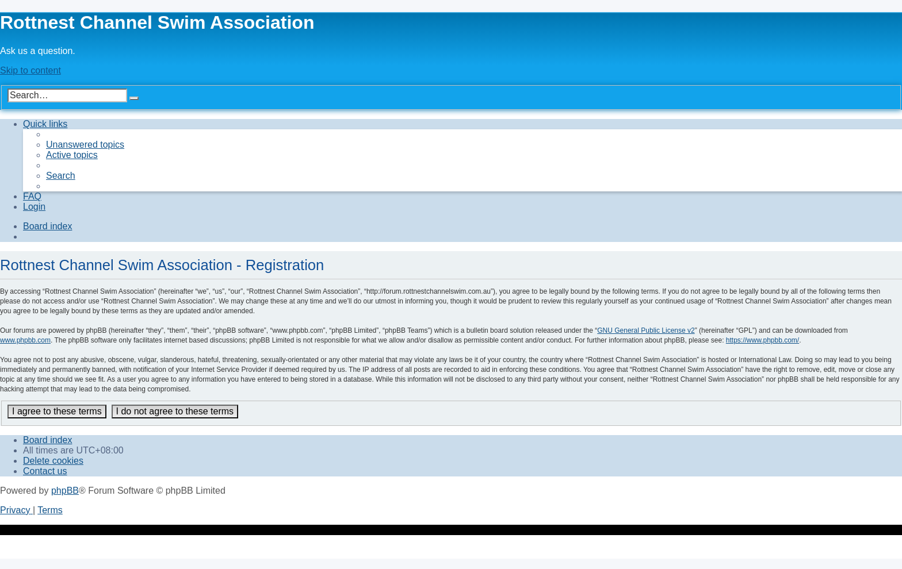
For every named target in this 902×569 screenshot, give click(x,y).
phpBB (65, 490)
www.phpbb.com (25, 340)
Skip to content (30, 70)
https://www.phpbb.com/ (762, 340)
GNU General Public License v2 (645, 330)
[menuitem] (85, 144)
